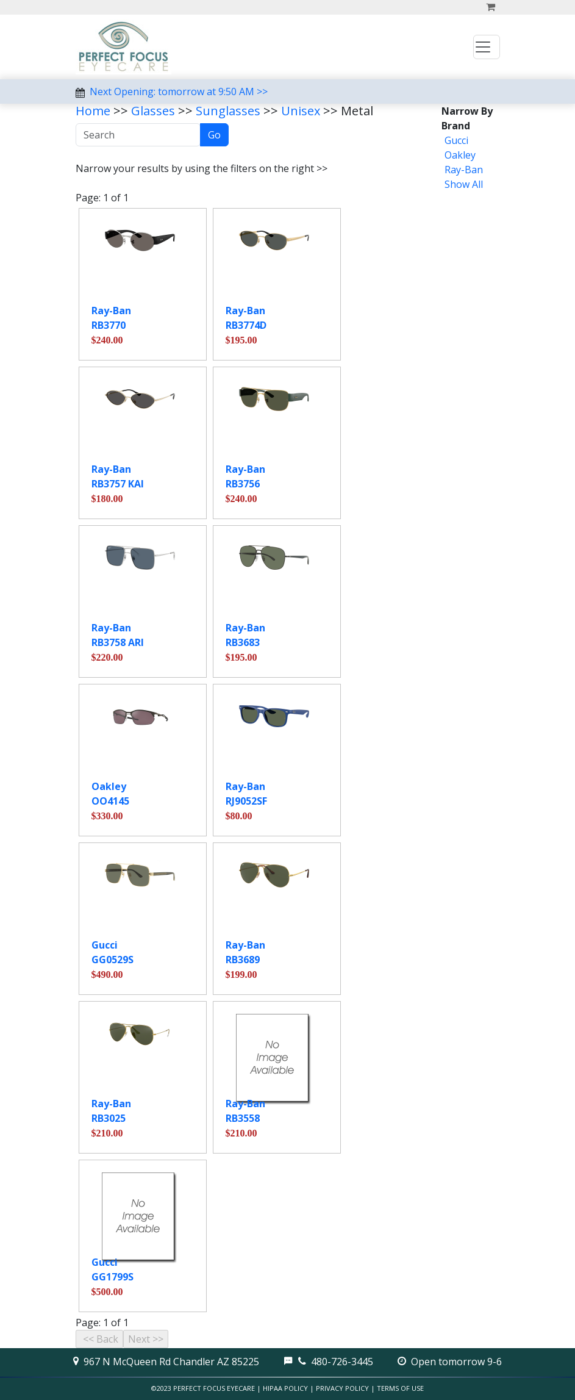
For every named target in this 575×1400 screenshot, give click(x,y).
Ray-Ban (464, 169)
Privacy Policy (342, 1388)
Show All (464, 184)
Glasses (153, 110)
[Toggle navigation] (486, 47)
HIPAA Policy (285, 1388)
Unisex (300, 110)
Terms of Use (400, 1388)
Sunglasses (228, 110)
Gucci (456, 140)
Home (93, 110)
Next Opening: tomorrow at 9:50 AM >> (179, 91)
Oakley (460, 155)
